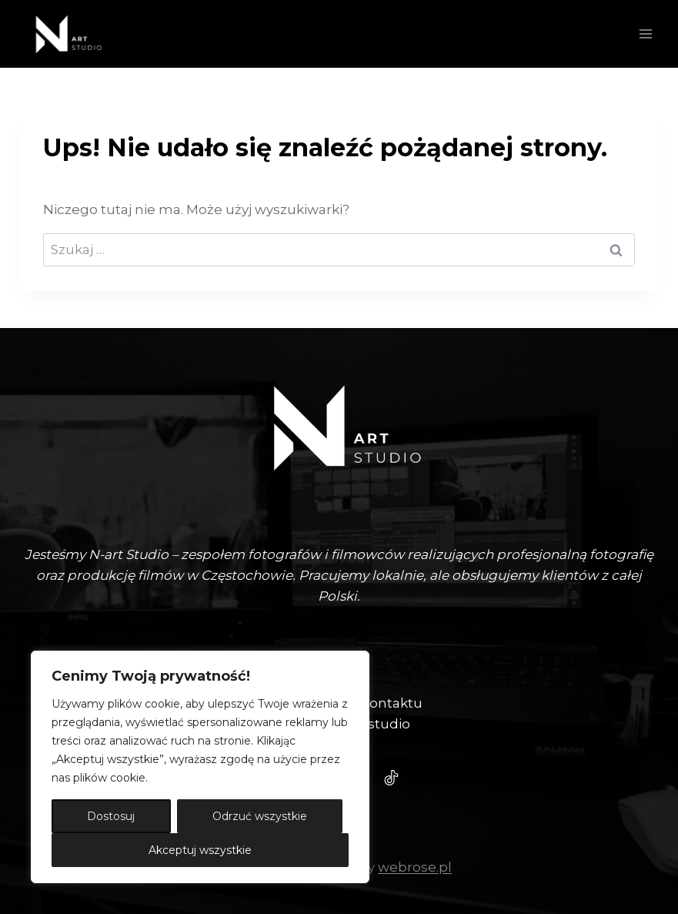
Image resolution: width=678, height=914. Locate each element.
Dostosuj (111, 816)
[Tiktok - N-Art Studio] (392, 778)
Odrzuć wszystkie (259, 816)
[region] (200, 767)
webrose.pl (415, 867)
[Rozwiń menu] (645, 33)
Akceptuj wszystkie (200, 850)
